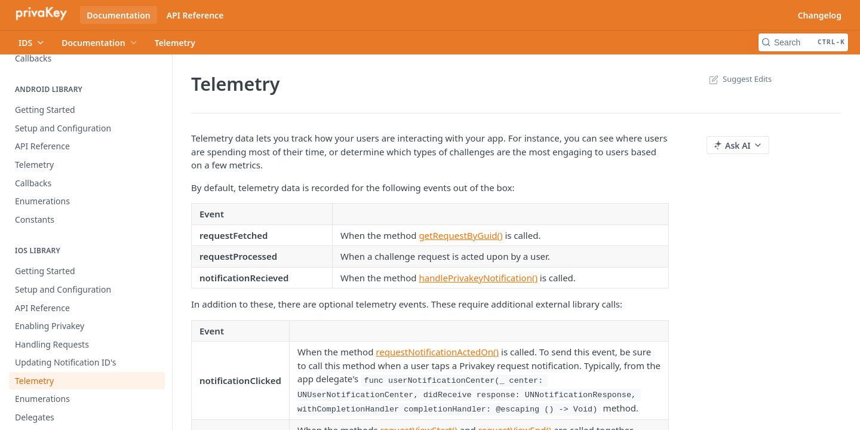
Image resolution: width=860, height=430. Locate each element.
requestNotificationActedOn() (437, 352)
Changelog (819, 15)
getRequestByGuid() (460, 235)
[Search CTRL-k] (803, 42)
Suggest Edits (739, 78)
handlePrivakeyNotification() (478, 278)
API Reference (195, 15)
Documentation (118, 15)
